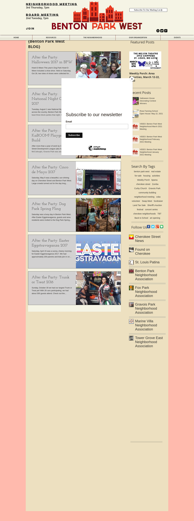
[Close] (132, 79)
